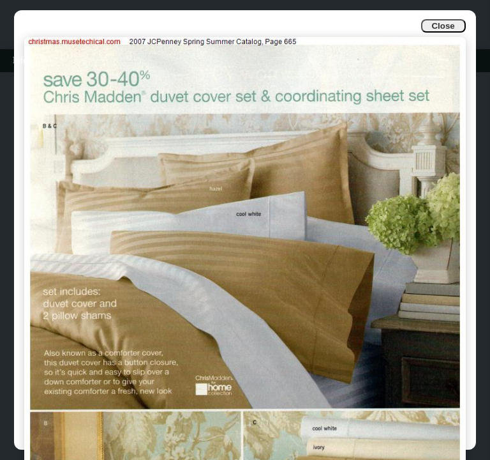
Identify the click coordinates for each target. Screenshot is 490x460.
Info (20, 60)
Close (442, 26)
